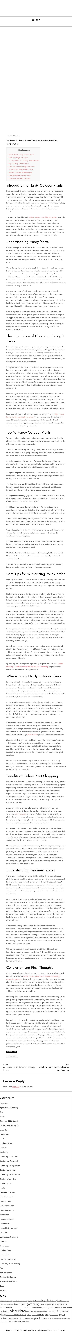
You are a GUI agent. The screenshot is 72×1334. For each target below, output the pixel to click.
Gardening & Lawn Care (8, 1156)
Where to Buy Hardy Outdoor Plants (20, 169)
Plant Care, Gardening (8, 1259)
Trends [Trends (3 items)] (10, 1322)
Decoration (4, 1130)
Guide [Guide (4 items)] (65, 1304)
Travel (2, 1286)
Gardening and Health (8, 1170)
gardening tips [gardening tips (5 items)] (57, 1304)
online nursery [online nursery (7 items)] (20, 1314)
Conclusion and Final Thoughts (19, 178)
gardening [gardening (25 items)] (33, 1304)
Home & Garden (6, 1201)
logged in (15, 1086)
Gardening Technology (8, 1179)
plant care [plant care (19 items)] (40, 1318)
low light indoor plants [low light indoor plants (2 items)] (37, 1311)
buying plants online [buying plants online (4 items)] (34, 1301)
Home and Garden (7, 1206)
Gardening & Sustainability (9, 1161)
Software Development (8, 1277)
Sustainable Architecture (8, 1281)
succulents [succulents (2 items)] (5, 1322)
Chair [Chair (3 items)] (1, 1304)
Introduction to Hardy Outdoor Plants (21, 155)
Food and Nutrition (7, 1143)
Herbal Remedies (6, 1197)
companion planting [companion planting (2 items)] (8, 1304)
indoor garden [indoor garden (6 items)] (60, 1307)
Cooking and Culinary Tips (9, 1125)
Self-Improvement (6, 1272)
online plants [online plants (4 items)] (31, 1315)
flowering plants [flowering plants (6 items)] (20, 1304)
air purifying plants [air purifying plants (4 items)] (6, 1301)
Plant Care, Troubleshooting (10, 1264)
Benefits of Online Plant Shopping (20, 172)
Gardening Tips (5, 1183)
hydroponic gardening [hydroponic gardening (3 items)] (47, 1308)
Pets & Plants (4, 1255)
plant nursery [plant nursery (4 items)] (50, 1318)
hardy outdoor (33, 734)
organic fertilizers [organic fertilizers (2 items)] (54, 1315)
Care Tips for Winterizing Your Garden (21, 166)
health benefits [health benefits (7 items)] (6, 1307)
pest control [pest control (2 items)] (31, 1318)
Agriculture (4, 1103)
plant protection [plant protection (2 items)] (59, 1318)
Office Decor (4, 1246)
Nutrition (3, 1241)
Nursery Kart (45, 1330)
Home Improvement (7, 1210)
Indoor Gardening (6, 1219)
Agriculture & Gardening (9, 1107)
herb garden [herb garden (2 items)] (16, 1308)
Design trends (5, 1134)
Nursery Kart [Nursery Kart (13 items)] (53, 1311)
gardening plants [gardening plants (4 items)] (45, 1304)
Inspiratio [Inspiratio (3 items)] (29, 1311)
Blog (1, 1112)
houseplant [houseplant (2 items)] (30, 1308)
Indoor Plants (4, 1223)
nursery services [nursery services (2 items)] (10, 1315)
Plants (2, 1268)
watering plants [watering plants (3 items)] (16, 1322)
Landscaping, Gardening (9, 1237)
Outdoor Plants (5, 1250)
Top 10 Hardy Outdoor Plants (18, 164)
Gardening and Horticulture (10, 1174)
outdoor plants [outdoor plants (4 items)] (23, 1318)
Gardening (11, 1052)
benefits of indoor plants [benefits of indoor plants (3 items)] (20, 1301)
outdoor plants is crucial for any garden (43, 217)
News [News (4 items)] (45, 1311)
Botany (2, 1116)
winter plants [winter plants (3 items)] (25, 1322)
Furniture (3, 1148)
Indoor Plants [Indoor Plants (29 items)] (17, 1311)
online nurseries (20, 814)
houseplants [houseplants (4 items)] (37, 1307)
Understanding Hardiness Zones (19, 175)
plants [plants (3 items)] (65, 1318)
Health (2, 1188)
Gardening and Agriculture (10, 1165)
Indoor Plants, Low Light (8, 1228)
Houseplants (4, 1214)
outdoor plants (12, 1056)
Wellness (3, 1290)
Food (2, 1139)
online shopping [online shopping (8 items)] (42, 1314)
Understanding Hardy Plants (18, 158)
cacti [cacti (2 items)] (68, 1301)
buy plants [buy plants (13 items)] (46, 1300)
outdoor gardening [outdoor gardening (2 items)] (13, 1318)
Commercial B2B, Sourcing (9, 1121)
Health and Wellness (7, 1192)
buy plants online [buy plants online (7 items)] (59, 1300)
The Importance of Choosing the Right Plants (23, 161)
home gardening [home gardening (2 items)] (23, 1308)
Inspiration (4, 1232)
